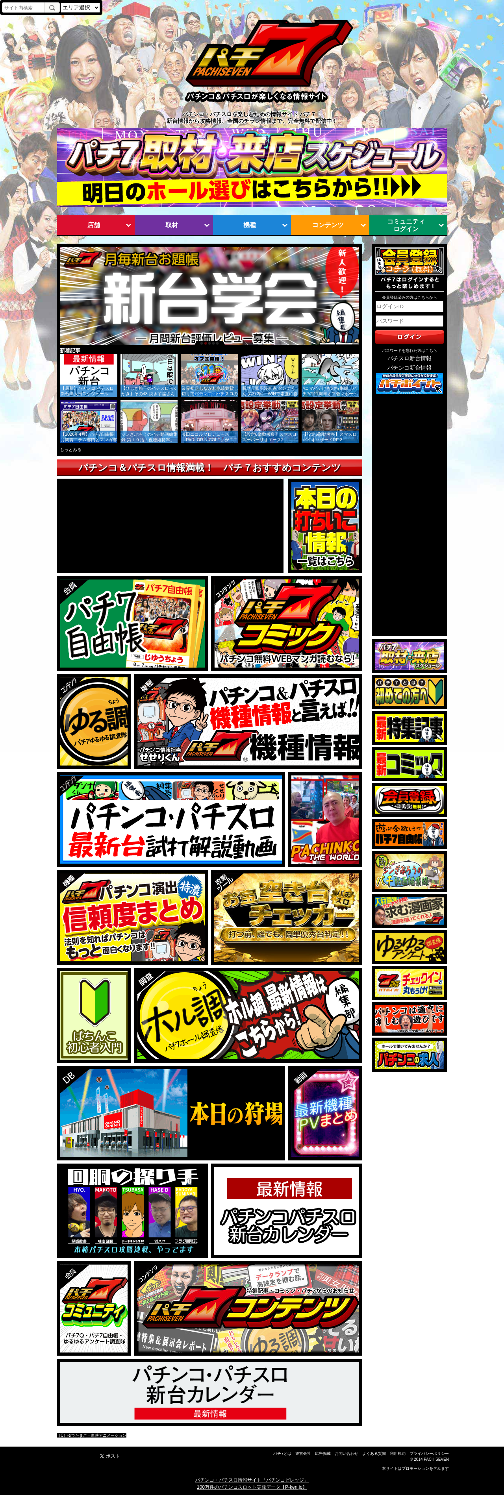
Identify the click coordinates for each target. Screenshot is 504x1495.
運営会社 (303, 1453)
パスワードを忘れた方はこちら (409, 350)
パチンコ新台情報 (409, 368)
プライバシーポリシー (429, 1453)
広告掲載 (323, 1453)
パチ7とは (282, 1453)
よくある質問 (374, 1453)
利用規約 (398, 1453)
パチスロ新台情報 (409, 358)
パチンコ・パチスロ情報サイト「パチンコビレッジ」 (252, 1480)
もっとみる (71, 449)
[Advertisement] (409, 515)
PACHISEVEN (436, 1459)
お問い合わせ (346, 1453)
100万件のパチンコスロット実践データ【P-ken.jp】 (252, 1487)
